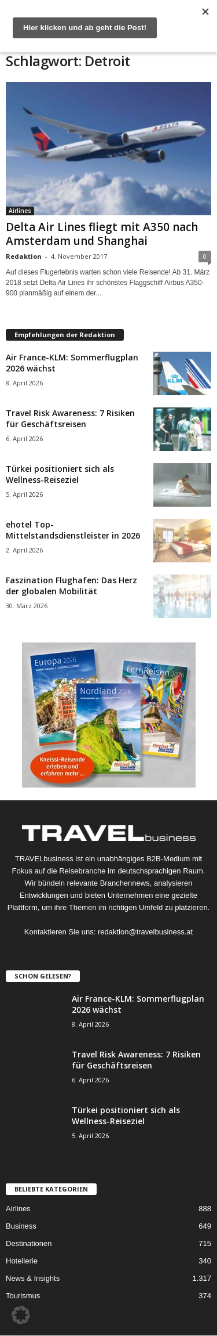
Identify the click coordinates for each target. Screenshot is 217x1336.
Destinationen (29, 1243)
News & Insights (33, 1278)
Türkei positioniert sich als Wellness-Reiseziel (60, 474)
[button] (21, 1315)
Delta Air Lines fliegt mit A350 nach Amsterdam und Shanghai (102, 233)
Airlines (20, 211)
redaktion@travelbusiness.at (145, 931)
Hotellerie (22, 1260)
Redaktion (24, 256)
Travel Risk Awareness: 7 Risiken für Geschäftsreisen (70, 418)
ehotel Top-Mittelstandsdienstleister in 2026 (73, 530)
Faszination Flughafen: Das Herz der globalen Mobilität (71, 586)
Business (21, 1226)
